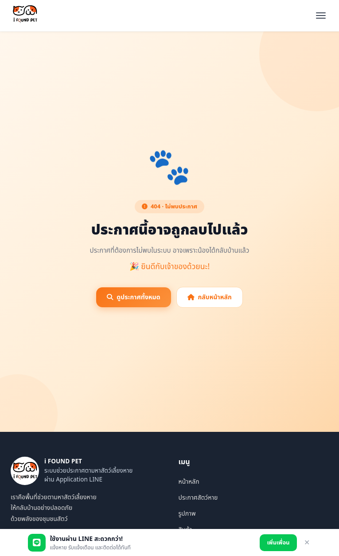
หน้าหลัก (189, 481)
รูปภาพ (187, 513)
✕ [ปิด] (307, 542)
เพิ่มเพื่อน (278, 542)
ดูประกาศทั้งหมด (133, 297)
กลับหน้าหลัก (209, 297)
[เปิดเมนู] (320, 15)
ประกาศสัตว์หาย (198, 497)
